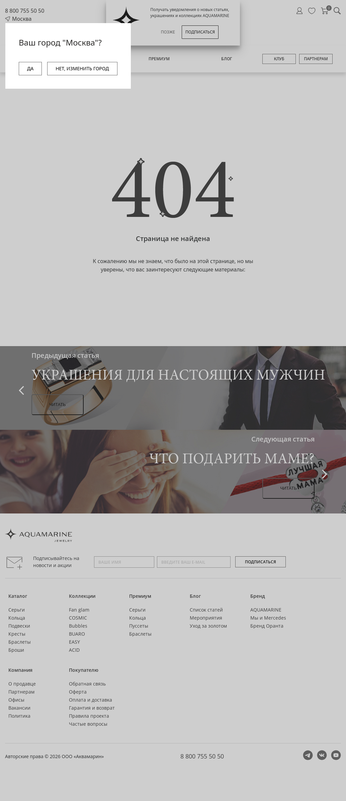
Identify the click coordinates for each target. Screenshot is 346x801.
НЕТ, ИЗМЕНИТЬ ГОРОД (82, 68)
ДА (30, 68)
